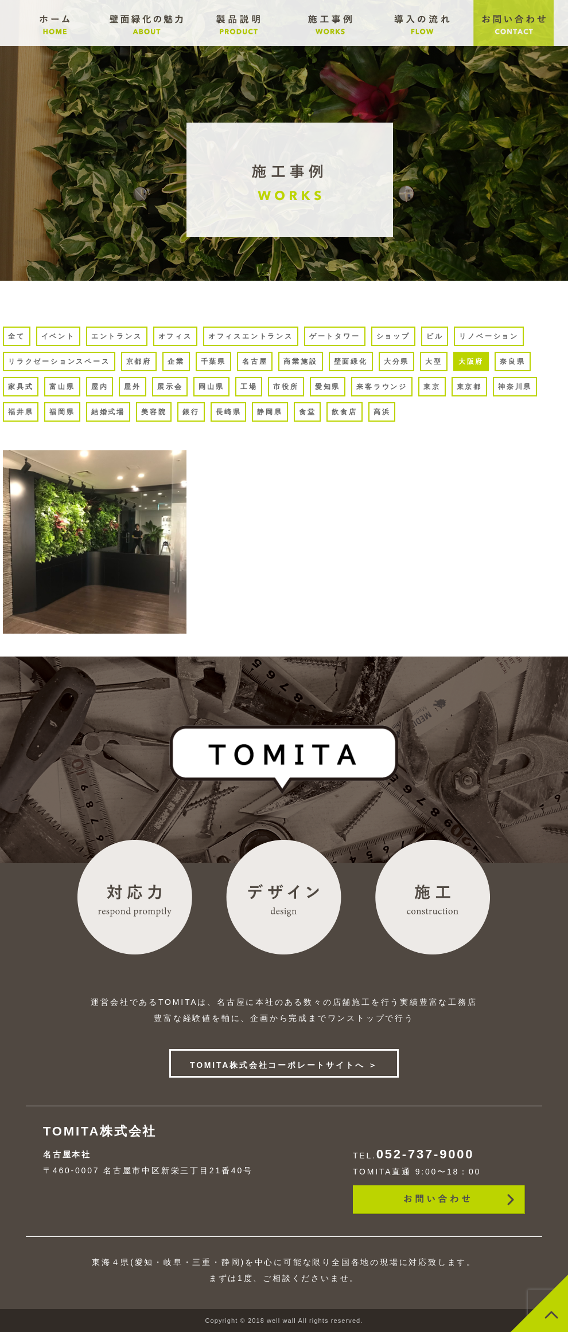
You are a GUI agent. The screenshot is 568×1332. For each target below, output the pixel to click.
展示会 (169, 387)
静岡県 (269, 412)
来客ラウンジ (381, 387)
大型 (433, 361)
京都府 (138, 361)
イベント (58, 336)
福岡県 (62, 412)
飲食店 (344, 412)
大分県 (396, 361)
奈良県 (512, 361)
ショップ (393, 336)
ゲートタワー (334, 336)
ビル (434, 336)
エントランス (116, 336)
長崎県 (228, 412)
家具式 (20, 387)
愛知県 (327, 387)
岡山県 (211, 387)
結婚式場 (108, 412)
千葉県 (213, 361)
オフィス (175, 336)
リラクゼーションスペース (59, 361)
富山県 (62, 387)
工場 (249, 387)
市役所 (285, 387)
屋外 (132, 387)
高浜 (382, 412)
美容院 (153, 412)
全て (16, 336)
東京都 (469, 387)
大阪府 (471, 361)
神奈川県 (515, 387)
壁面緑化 (351, 361)
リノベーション (489, 336)
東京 (432, 387)
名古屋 (254, 361)
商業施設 (300, 361)
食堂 (307, 412)
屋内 (99, 387)
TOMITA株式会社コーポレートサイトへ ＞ (284, 1065)
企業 (176, 361)
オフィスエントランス (250, 336)
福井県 (20, 412)
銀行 (191, 412)
